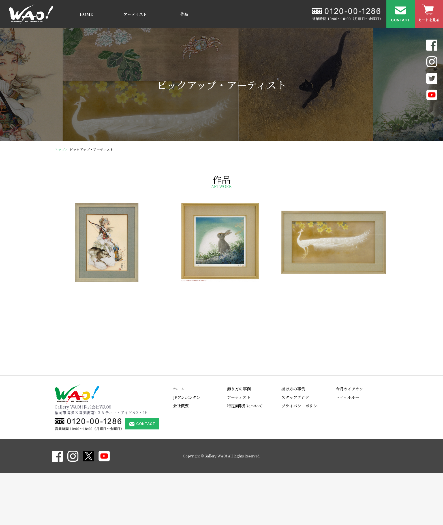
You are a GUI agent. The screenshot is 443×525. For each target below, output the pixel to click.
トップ (60, 149)
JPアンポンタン (186, 449)
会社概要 (181, 458)
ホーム (179, 441)
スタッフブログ (295, 449)
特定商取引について (245, 458)
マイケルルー (347, 449)
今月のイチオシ (349, 441)
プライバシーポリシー (301, 458)
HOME (86, 14)
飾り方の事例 (239, 441)
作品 (184, 14)
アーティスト (135, 14)
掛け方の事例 (293, 441)
